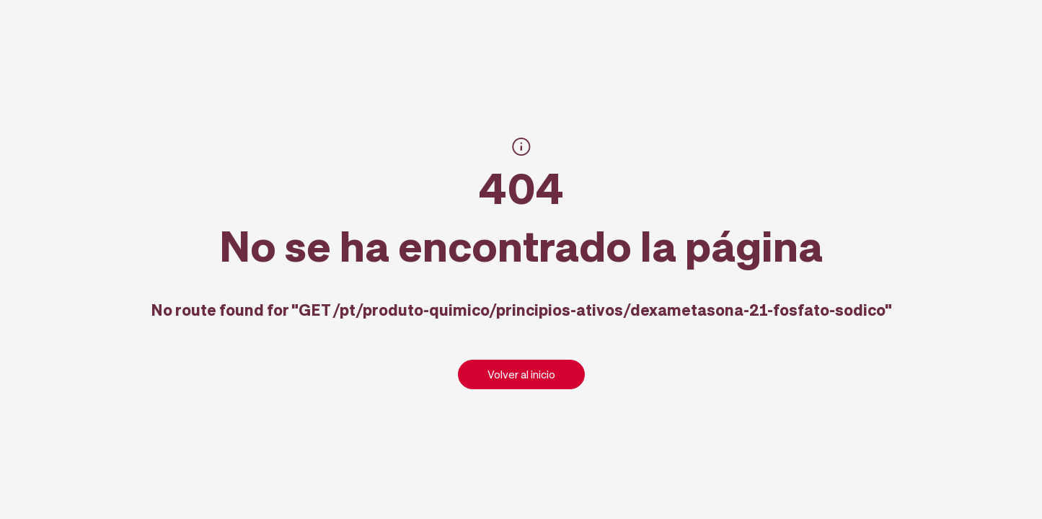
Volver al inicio (521, 374)
